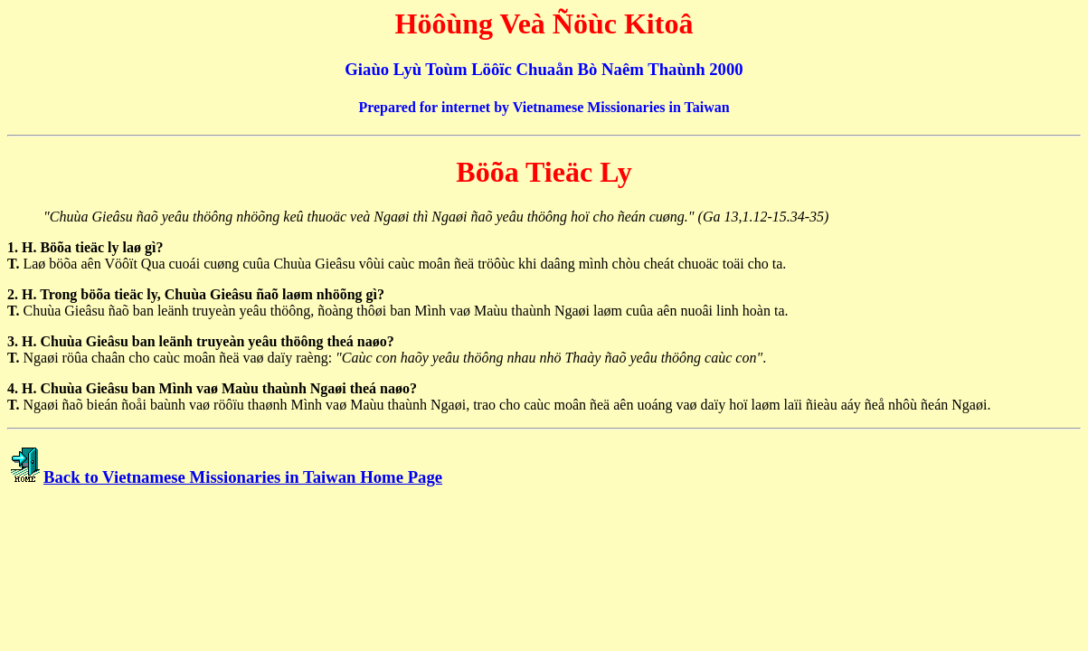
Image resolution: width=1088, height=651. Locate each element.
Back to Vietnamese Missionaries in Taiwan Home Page (242, 476)
